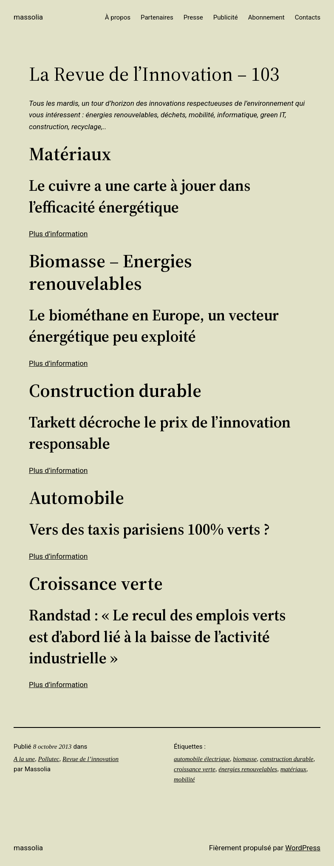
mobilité (184, 779)
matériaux (293, 769)
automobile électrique (202, 759)
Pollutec (48, 759)
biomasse (245, 759)
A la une (24, 759)
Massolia (28, 17)
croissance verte (194, 769)
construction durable (287, 759)
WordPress (302, 847)
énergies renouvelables (247, 769)
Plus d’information (58, 233)
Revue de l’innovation (90, 759)
